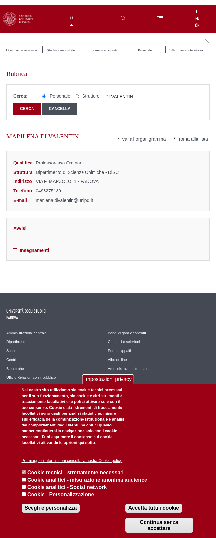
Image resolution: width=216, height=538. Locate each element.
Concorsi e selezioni (124, 342)
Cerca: (20, 95)
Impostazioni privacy (108, 379)
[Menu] (160, 18)
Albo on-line (117, 359)
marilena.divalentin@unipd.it (64, 200)
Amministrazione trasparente (131, 369)
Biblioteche (15, 369)
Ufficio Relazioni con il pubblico (31, 377)
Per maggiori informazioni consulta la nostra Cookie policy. (72, 460)
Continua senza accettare (159, 525)
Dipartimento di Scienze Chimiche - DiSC (77, 172)
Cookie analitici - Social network (67, 487)
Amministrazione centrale (26, 333)
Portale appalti (119, 351)
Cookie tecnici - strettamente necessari (75, 472)
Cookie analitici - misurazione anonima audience (87, 480)
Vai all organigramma (144, 139)
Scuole (12, 351)
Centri (11, 359)
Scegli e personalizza (51, 508)
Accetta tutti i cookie (153, 508)
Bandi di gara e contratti (127, 333)
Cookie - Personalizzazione (60, 494)
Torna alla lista (193, 139)
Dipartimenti (16, 342)
